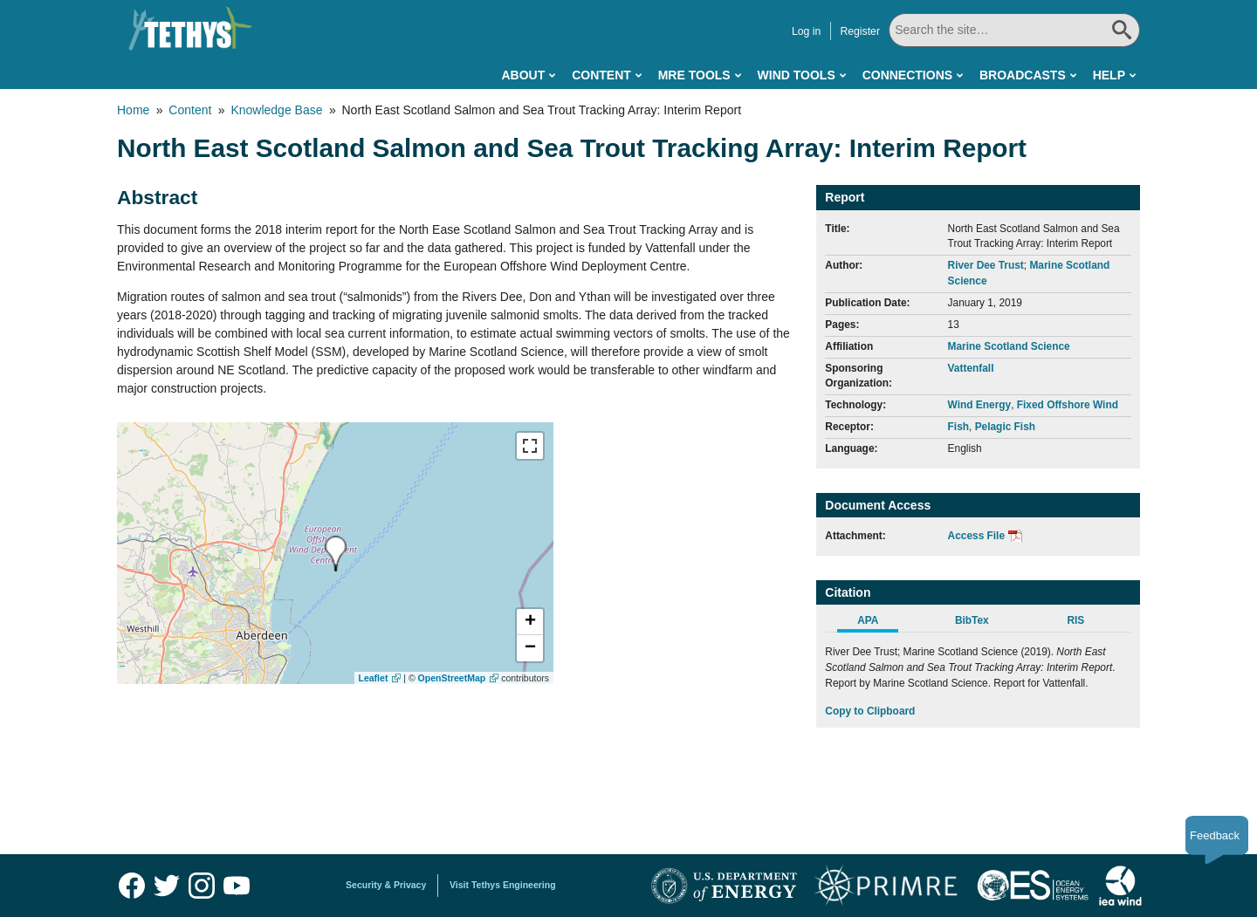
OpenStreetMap (452, 678)
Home (133, 110)
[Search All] (1014, 30)
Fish (958, 427)
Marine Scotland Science (1009, 346)
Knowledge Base (276, 110)
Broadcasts (1022, 75)
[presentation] (336, 553)
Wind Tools (796, 75)
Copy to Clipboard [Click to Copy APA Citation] (870, 711)
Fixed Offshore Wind (1067, 405)
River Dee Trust (986, 265)
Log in (806, 31)
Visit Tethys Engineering (503, 884)
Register (860, 31)
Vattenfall (971, 368)
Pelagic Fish (1005, 427)
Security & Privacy (386, 884)
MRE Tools (694, 75)
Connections (907, 75)
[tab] (877, 623)
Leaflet (373, 678)
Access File (976, 536)
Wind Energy (980, 405)
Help (1109, 75)
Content (601, 75)
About (523, 75)
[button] (530, 622)
